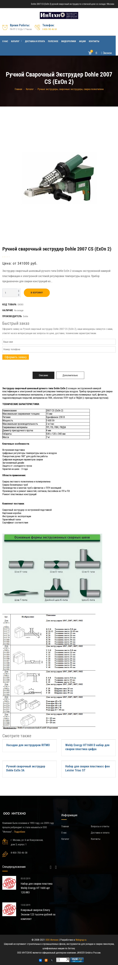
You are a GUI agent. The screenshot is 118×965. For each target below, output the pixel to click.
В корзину (37, 292)
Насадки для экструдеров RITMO (28, 745)
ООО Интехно (51, 939)
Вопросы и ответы (100, 826)
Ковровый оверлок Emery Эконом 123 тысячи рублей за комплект (38, 914)
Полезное (53, 41)
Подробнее (19, 831)
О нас (5, 41)
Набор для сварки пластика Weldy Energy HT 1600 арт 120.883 (36, 888)
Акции (82, 41)
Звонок (106, 52)
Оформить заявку (16, 357)
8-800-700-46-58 (49, 29)
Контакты (94, 41)
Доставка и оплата (35, 41)
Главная (65, 826)
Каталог (15, 41)
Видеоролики (68, 41)
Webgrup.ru (80, 939)
